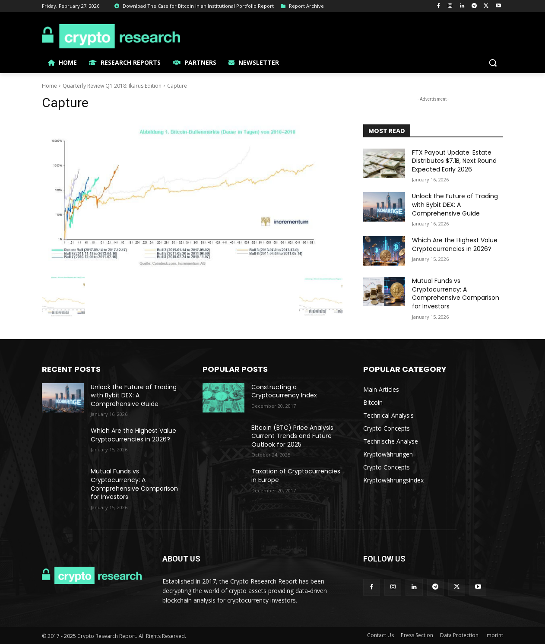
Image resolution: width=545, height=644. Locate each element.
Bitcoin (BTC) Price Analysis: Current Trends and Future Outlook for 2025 (293, 436)
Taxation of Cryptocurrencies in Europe (295, 475)
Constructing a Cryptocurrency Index (284, 391)
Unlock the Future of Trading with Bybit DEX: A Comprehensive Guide (455, 204)
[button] (492, 62)
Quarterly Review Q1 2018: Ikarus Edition (112, 85)
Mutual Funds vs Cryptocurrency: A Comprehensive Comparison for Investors (455, 293)
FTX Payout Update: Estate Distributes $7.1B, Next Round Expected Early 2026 (454, 161)
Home (49, 85)
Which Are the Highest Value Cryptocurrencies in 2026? (454, 244)
